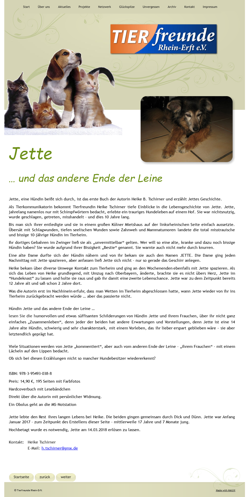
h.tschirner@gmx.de (60, 448)
